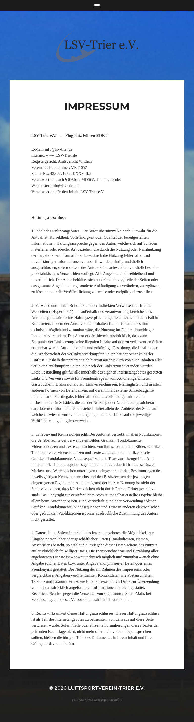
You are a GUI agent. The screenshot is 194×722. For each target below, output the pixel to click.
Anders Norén (108, 700)
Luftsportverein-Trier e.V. (106, 688)
